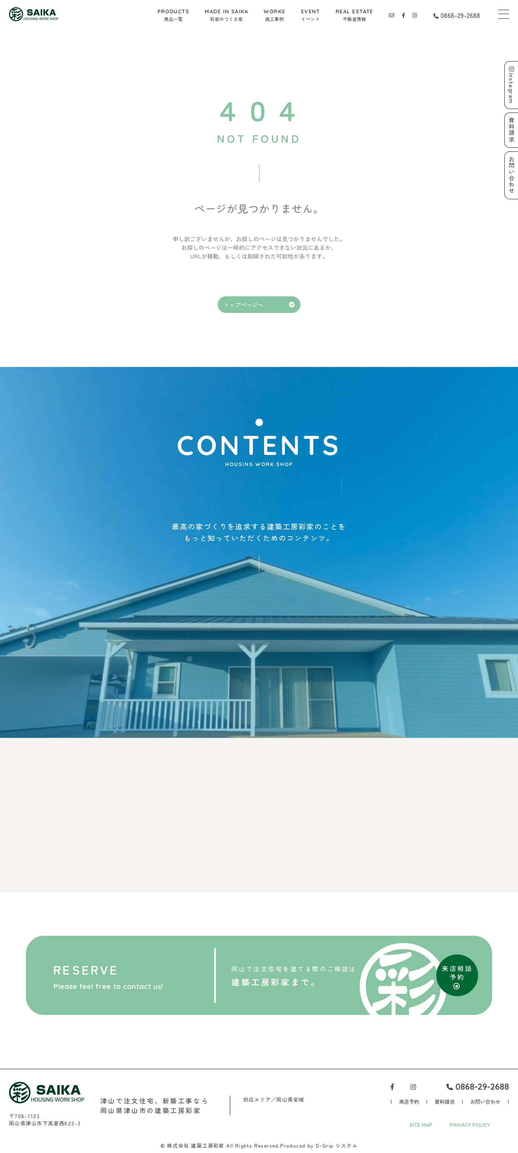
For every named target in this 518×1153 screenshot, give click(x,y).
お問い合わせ (485, 1101)
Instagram (511, 85)
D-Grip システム (337, 1145)
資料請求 (445, 1101)
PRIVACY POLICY (470, 1125)
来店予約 (409, 1101)
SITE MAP (420, 1125)
